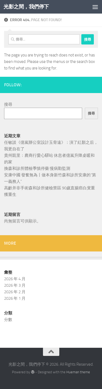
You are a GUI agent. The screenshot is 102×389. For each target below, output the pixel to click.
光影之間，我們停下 (26, 7)
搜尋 (8, 104)
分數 (8, 319)
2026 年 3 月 (15, 285)
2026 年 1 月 (15, 298)
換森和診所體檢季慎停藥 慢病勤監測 (37, 168)
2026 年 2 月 (15, 291)
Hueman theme (78, 372)
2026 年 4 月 (15, 278)
